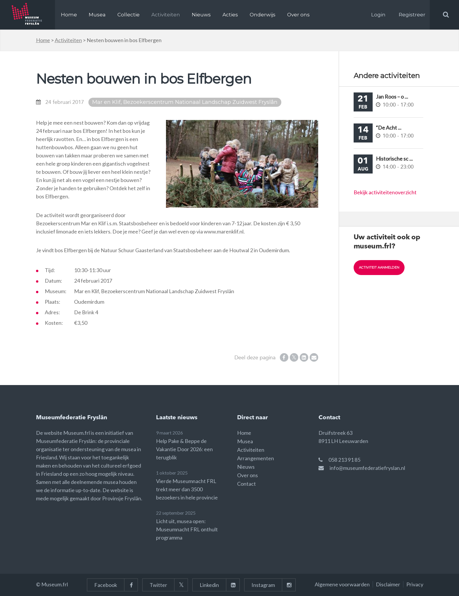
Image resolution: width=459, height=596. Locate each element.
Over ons (298, 15)
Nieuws (201, 15)
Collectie (128, 15)
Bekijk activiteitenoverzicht (385, 192)
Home (69, 15)
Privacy (414, 584)
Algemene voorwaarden (342, 584)
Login (378, 15)
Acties (230, 15)
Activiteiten (165, 15)
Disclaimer (388, 584)
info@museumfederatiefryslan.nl (367, 468)
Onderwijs (262, 15)
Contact (246, 483)
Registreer (412, 15)
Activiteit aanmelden (381, 267)
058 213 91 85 (344, 459)
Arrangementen (255, 458)
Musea (97, 15)
